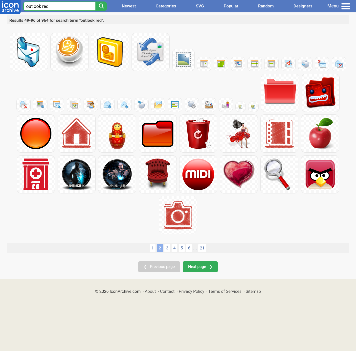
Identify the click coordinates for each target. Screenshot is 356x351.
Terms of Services (225, 291)
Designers (302, 5)
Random (266, 5)
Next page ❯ (200, 266)
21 (202, 247)
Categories (166, 5)
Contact (167, 291)
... (195, 248)
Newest (129, 5)
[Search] (101, 6)
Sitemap (253, 291)
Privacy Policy (191, 291)
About (150, 291)
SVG (200, 5)
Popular (231, 5)
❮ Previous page (159, 266)
